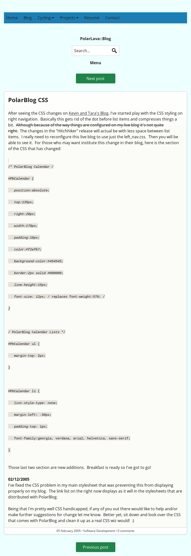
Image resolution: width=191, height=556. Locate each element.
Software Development (99, 531)
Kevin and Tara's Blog (88, 113)
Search (114, 50)
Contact (112, 17)
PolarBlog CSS (28, 100)
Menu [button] (95, 62)
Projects (69, 17)
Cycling (46, 17)
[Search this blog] (95, 51)
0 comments (126, 531)
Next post (95, 78)
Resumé (91, 17)
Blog (28, 17)
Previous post (95, 547)
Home (12, 17)
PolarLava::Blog (95, 38)
